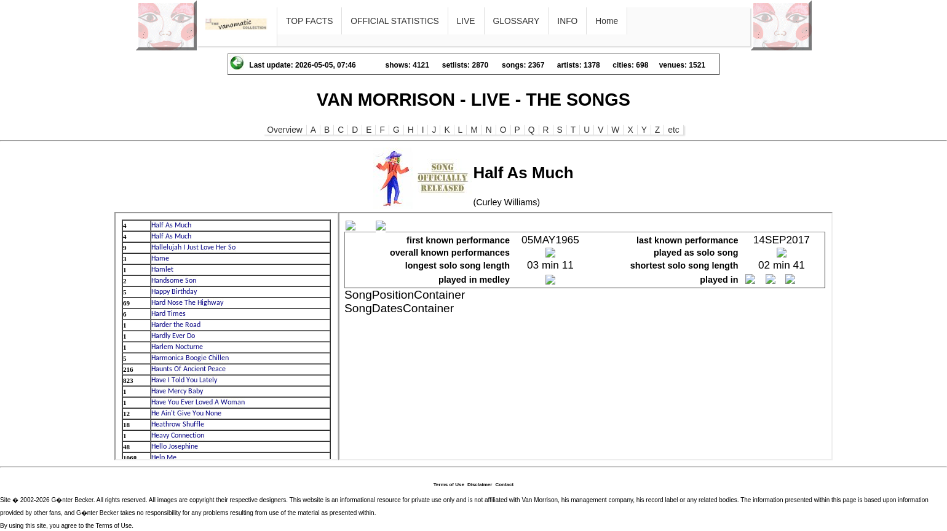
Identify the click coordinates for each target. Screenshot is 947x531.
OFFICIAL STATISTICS (394, 21)
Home (606, 21)
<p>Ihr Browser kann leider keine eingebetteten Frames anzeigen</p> (226, 336)
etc (673, 130)
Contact (504, 484)
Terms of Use (449, 484)
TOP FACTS (309, 21)
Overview (285, 130)
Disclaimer (479, 484)
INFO (567, 21)
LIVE (466, 21)
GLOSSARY (516, 21)
